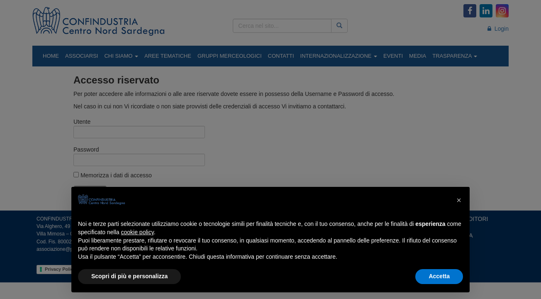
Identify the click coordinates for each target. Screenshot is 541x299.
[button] (458, 200)
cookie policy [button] (137, 232)
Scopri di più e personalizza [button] (129, 276)
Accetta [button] (439, 276)
